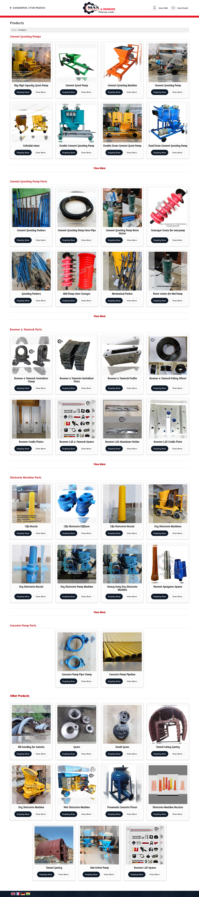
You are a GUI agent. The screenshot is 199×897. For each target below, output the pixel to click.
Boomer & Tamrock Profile (122, 378)
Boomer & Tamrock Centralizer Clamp (31, 380)
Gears (76, 747)
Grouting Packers (31, 293)
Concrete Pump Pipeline (122, 674)
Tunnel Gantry (54, 867)
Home (14, 30)
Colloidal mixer (31, 145)
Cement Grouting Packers (31, 230)
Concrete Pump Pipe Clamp (77, 674)
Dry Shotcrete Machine (31, 807)
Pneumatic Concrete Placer (122, 807)
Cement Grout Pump (76, 85)
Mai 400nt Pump (99, 867)
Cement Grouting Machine (122, 85)
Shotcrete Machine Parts (25, 477)
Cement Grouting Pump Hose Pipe (77, 230)
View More (41, 92)
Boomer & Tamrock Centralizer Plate (77, 380)
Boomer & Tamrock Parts (26, 329)
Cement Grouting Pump (168, 85)
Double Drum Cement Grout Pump (122, 145)
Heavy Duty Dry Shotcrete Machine (122, 588)
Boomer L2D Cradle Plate (168, 441)
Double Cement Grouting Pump (76, 145)
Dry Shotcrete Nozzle (31, 586)
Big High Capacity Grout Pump (31, 85)
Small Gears (122, 747)
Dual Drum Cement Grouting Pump (167, 145)
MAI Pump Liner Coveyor (76, 293)
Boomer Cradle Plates (31, 441)
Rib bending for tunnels (31, 747)
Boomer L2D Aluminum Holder (122, 441)
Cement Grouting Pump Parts (28, 181)
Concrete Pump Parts (23, 625)
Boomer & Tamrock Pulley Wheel (167, 378)
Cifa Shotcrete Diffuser (77, 526)
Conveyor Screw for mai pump (168, 230)
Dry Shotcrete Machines (167, 526)
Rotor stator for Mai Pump (168, 293)
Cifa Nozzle (31, 526)
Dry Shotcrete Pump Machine (76, 586)
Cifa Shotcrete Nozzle (122, 526)
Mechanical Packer (122, 293)
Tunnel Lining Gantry (168, 747)
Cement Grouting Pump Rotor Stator (122, 232)
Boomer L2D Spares (145, 867)
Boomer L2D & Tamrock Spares (77, 441)
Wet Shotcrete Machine (77, 807)
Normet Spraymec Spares (167, 586)
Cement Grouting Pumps (25, 36)
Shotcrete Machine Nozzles (168, 807)
